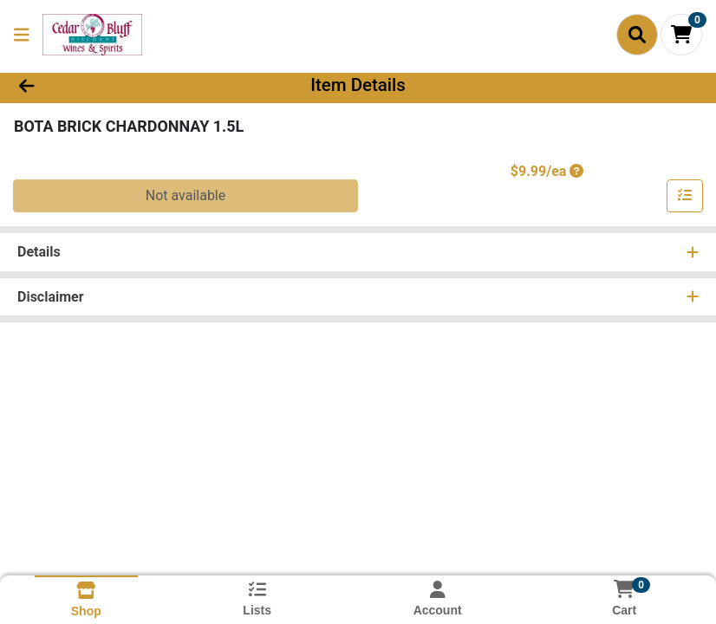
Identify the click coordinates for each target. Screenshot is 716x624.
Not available (186, 195)
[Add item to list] (685, 195)
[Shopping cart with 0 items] (681, 34)
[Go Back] (100, 85)
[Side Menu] (21, 34)
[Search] (637, 35)
